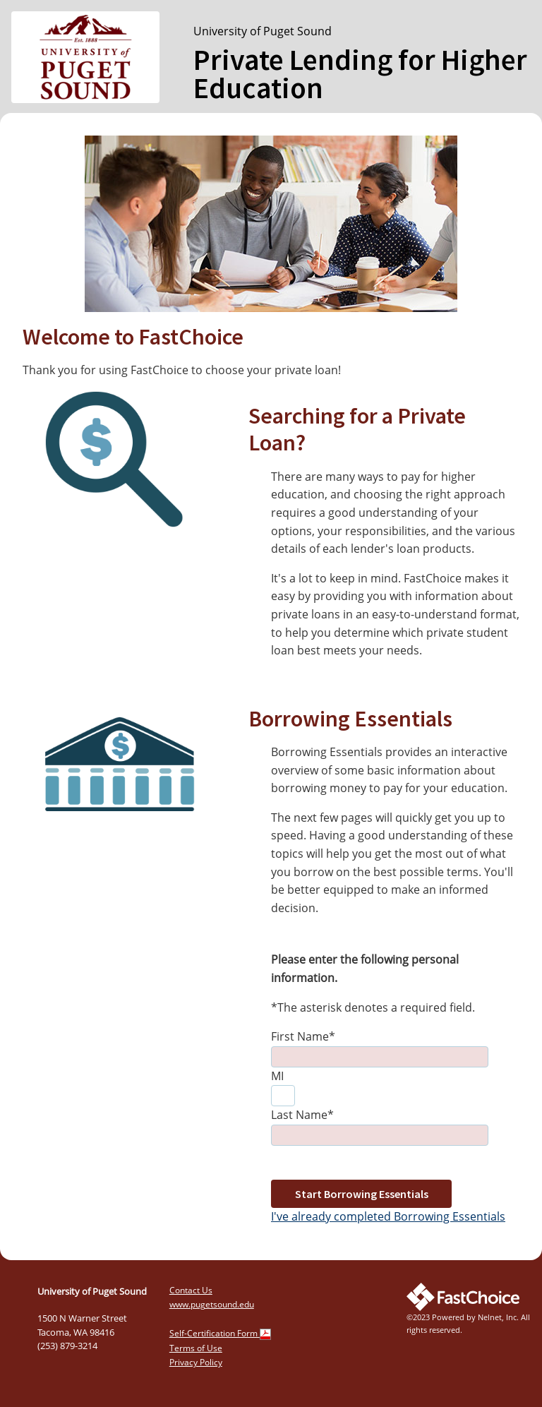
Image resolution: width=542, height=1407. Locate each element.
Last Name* (302, 1114)
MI (277, 1076)
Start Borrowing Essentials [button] (361, 1194)
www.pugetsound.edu (211, 1304)
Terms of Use (195, 1348)
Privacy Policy (195, 1362)
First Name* (303, 1036)
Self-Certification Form (220, 1333)
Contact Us (190, 1290)
